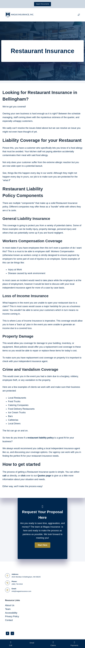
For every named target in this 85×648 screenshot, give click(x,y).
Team (8, 609)
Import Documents (42, 4)
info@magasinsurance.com (21, 591)
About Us (9, 605)
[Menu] (79, 15)
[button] (42, 545)
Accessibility (11, 613)
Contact (9, 620)
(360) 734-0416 (17, 584)
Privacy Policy (12, 616)
